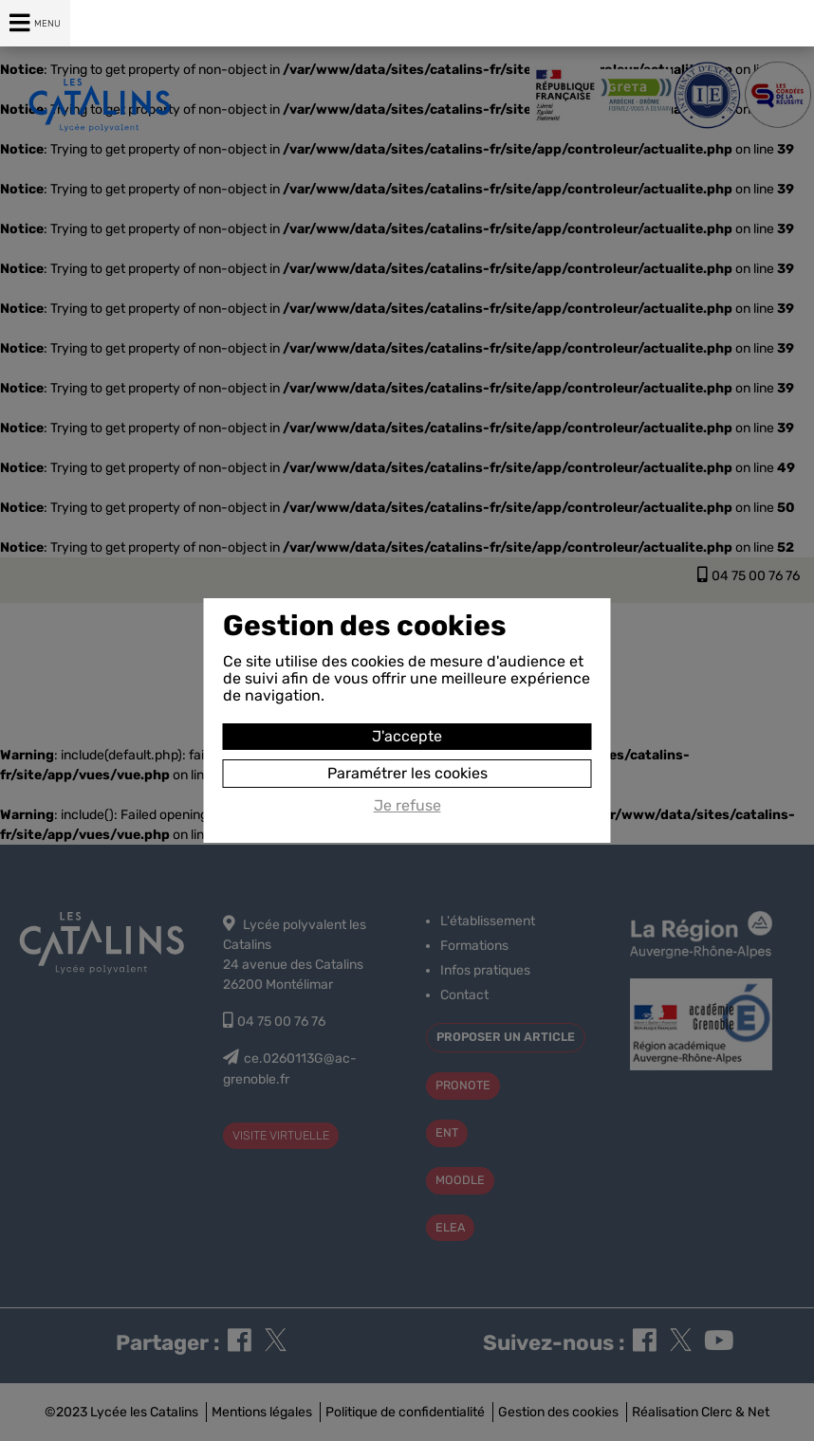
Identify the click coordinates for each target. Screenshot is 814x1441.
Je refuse (407, 805)
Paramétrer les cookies (407, 773)
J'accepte (407, 736)
